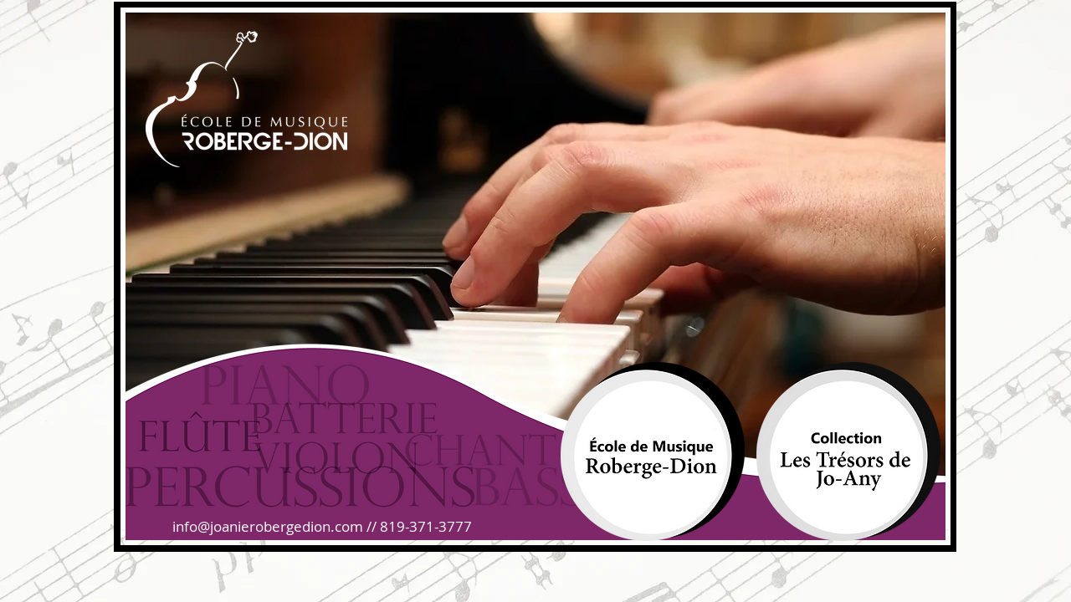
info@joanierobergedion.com (267, 526)
